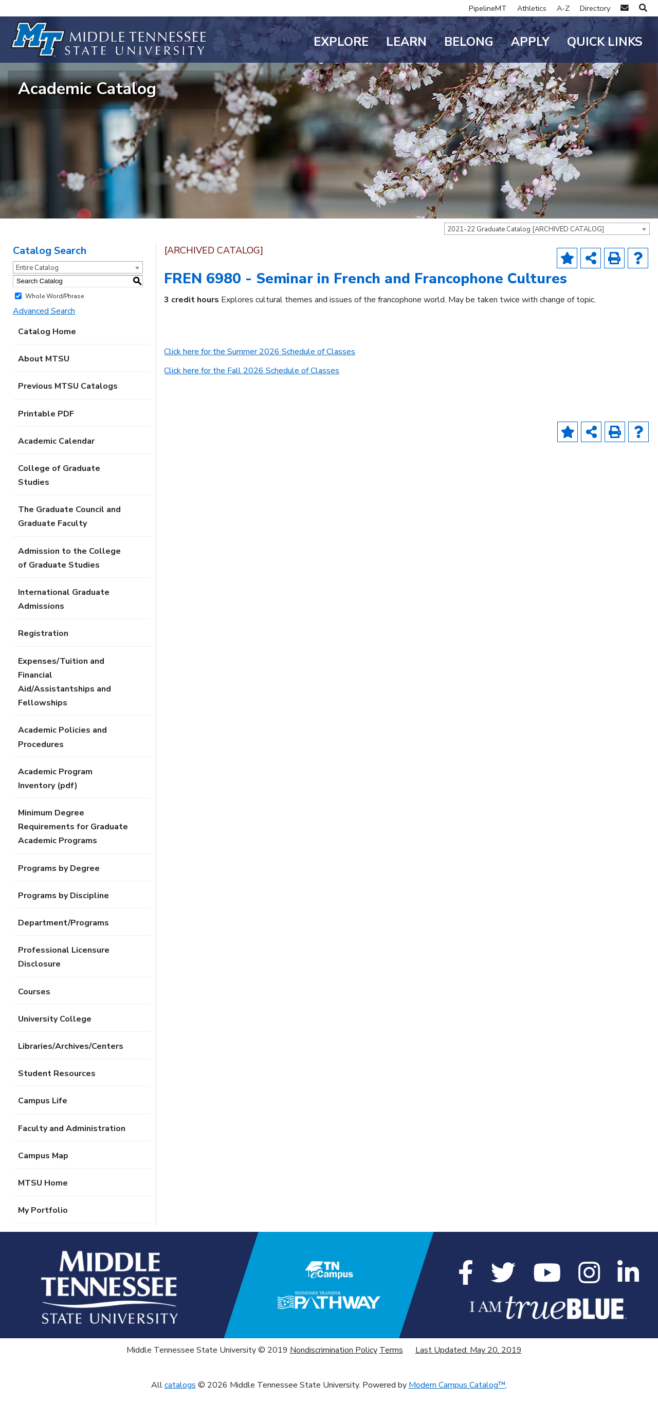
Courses (34, 1019)
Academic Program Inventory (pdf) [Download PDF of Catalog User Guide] (55, 806)
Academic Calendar (56, 469)
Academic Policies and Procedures (62, 765)
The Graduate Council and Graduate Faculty (69, 544)
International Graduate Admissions (63, 627)
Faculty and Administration (71, 1156)
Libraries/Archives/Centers (70, 1074)
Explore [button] (341, 42)
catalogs (180, 1412)
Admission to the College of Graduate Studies (69, 585)
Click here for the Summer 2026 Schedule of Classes (259, 380)
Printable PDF (46, 441)
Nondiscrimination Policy (333, 1378)
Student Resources (57, 1101)
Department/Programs (63, 951)
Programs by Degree (59, 896)
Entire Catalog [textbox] (37, 295)
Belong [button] (469, 42)
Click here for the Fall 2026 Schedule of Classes (251, 399)
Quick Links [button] (605, 42)
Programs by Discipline (63, 923)
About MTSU (43, 387)
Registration (43, 661)
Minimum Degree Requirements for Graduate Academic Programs (73, 855)
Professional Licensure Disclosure (63, 985)
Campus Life (42, 1129)
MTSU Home (43, 1211)
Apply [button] (530, 42)
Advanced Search (44, 338)
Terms (391, 1378)
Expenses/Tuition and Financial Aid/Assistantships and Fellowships (64, 710)
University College (55, 1046)
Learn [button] (406, 42)
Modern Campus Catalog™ (457, 1412)
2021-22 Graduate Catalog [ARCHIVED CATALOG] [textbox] (525, 257)
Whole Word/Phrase (54, 324)
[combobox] (547, 257)
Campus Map (43, 1183)
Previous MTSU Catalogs (68, 414)
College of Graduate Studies (59, 503)
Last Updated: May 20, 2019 (468, 1378)
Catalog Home (47, 360)
